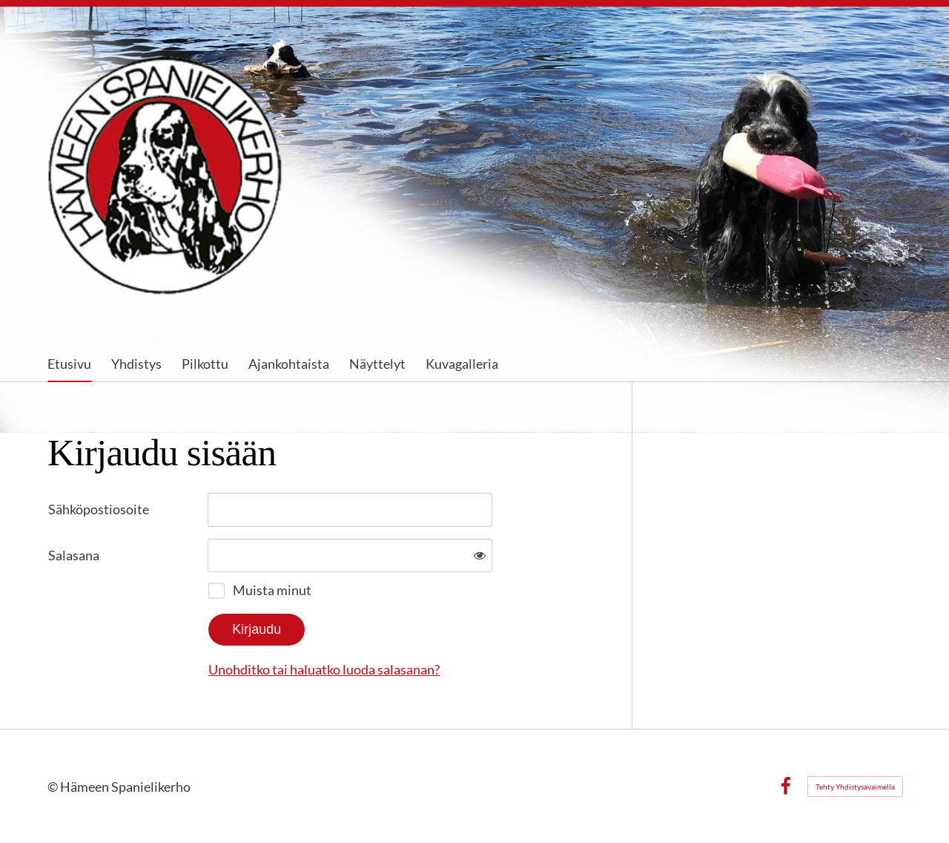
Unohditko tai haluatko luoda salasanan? (324, 669)
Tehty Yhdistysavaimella (855, 786)
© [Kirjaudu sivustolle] (53, 786)
